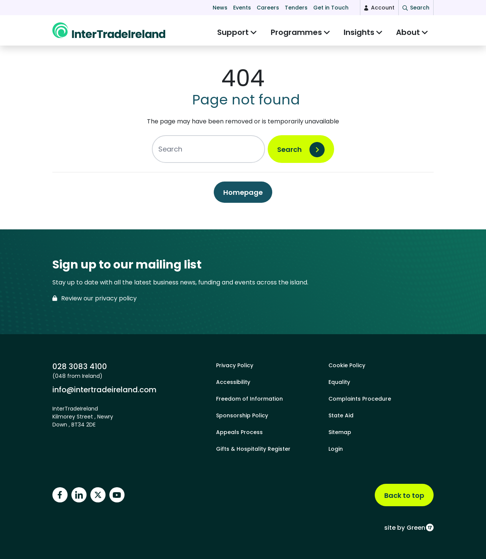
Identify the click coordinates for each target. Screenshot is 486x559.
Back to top (404, 495)
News (220, 7)
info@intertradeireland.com (104, 389)
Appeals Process (239, 432)
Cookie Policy (346, 365)
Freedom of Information (249, 399)
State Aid (340, 415)
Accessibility (233, 382)
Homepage (243, 196)
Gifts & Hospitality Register (253, 449)
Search (289, 153)
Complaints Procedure (359, 399)
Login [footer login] (335, 449)
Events (242, 7)
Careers (268, 7)
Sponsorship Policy (242, 415)
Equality (339, 382)
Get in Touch (331, 7)
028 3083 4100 (79, 366)
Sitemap (339, 432)
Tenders (296, 7)
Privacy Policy (234, 365)
